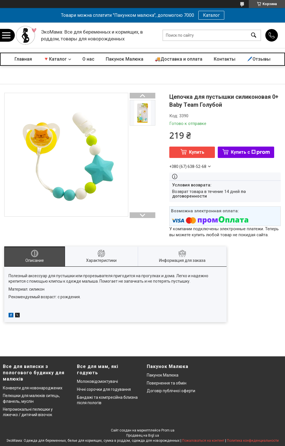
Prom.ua (167, 430)
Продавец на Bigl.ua (142, 435)
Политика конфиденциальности (253, 441)
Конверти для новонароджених (32, 388)
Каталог (211, 15)
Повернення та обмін (166, 383)
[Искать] (253, 35)
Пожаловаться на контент (203, 441)
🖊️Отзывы (258, 59)
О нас (88, 59)
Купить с (250, 152)
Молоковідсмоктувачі (97, 381)
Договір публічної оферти (171, 391)
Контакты (224, 59)
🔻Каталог (55, 59)
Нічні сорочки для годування (104, 389)
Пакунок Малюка (124, 59)
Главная (23, 59)
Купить (196, 152)
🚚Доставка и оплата (178, 59)
